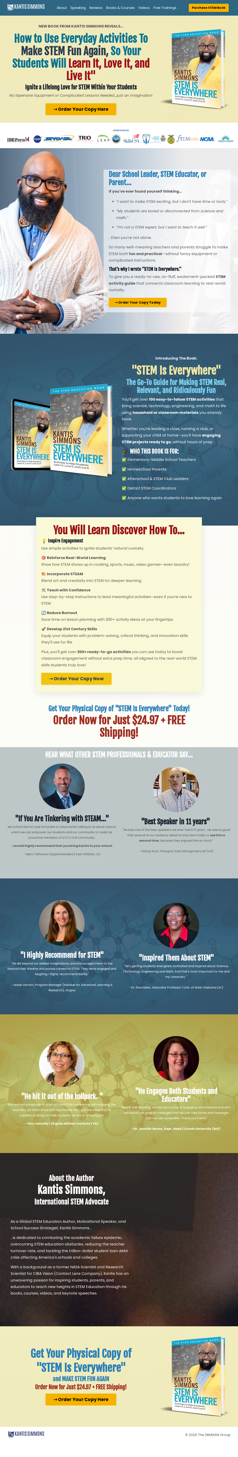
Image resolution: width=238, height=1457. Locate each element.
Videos (144, 7)
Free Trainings (165, 7)
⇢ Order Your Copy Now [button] (76, 691)
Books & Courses (120, 7)
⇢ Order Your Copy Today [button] (138, 310)
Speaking (78, 7)
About (62, 7)
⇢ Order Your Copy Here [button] (81, 109)
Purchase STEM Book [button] (209, 8)
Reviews (96, 7)
